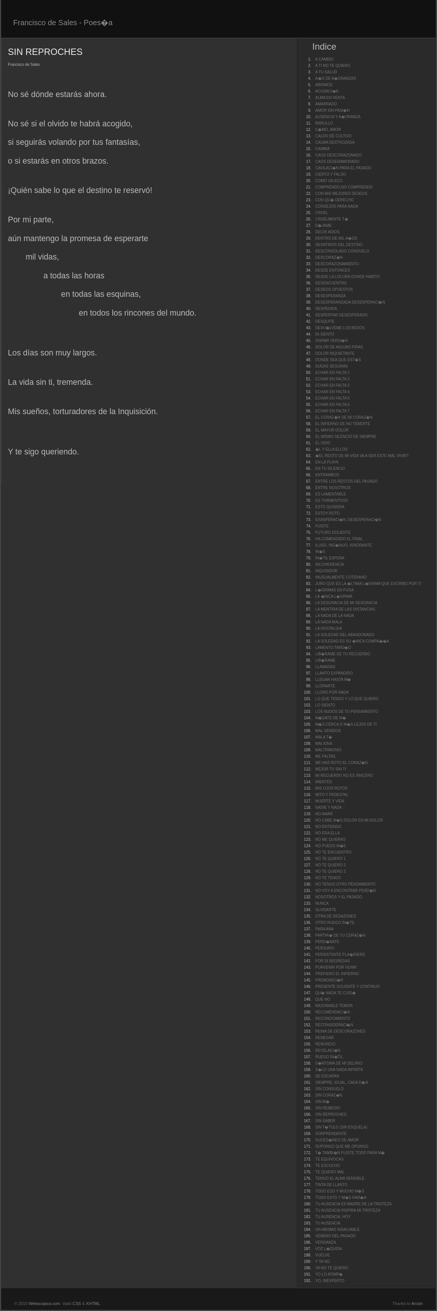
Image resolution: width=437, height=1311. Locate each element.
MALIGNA (323, 743)
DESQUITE (324, 321)
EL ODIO (322, 443)
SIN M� (322, 1102)
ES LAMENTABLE (330, 494)
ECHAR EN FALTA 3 (332, 385)
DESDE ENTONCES (332, 270)
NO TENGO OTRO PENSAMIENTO (345, 884)
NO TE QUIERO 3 (330, 871)
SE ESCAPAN (327, 1076)
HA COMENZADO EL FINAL (339, 539)
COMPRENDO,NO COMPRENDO (344, 187)
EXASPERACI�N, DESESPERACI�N (348, 520)
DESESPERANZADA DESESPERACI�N (350, 302)
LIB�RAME (325, 660)
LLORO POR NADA (332, 692)
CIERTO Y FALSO (330, 174)
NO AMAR (324, 814)
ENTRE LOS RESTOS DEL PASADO (346, 481)
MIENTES (323, 782)
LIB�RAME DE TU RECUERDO (342, 654)
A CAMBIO (324, 59)
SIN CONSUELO (329, 1089)
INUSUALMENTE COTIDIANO (341, 577)
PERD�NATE (327, 942)
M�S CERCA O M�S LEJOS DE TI (346, 724)
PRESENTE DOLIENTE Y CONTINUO (347, 986)
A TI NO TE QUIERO (332, 66)
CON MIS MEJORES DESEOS (341, 193)
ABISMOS (324, 85)
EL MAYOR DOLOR (332, 430)
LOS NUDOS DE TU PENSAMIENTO (346, 711)
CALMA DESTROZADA (335, 142)
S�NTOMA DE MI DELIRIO (338, 1063)
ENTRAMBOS (327, 475)
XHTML (93, 1303)
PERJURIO (324, 948)
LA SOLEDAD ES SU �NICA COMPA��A (352, 641)
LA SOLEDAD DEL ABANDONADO (344, 635)
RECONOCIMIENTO (332, 1018)
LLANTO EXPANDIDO (334, 673)
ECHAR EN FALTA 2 (332, 379)
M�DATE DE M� (330, 718)
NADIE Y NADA (328, 807)
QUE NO (322, 999)
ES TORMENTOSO (331, 500)
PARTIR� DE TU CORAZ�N (340, 935)
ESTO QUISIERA (330, 507)
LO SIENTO (325, 705)
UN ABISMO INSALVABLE (337, 1229)
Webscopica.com (44, 1303)
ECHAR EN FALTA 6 (332, 405)
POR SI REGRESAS (332, 961)
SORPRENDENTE (330, 1134)
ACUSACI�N (327, 91)
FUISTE (322, 526)
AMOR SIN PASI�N (332, 110)
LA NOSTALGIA (328, 628)
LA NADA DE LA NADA (334, 616)
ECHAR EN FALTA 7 (332, 411)
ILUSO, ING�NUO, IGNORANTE (343, 545)
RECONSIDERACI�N (334, 1025)
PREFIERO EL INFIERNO (337, 974)
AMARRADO (326, 104)
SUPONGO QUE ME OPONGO (341, 1146)
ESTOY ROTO (327, 513)
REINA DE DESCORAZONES (340, 1031)
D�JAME (323, 225)
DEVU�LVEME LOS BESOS (339, 328)
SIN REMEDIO (327, 1108)
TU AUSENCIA (327, 1223)
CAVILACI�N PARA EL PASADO (343, 168)
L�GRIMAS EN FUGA (334, 590)
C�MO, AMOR (328, 130)
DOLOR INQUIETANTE (335, 353)
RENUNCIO (325, 1044)
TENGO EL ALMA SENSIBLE (339, 1178)
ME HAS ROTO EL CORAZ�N (341, 763)
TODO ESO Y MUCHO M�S (339, 1191)
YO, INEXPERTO (329, 1281)
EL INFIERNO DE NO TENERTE (342, 424)
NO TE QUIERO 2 (330, 865)
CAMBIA (322, 149)
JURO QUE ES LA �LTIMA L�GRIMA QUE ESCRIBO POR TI (368, 584)
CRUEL (321, 213)
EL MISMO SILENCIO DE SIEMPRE (345, 436)
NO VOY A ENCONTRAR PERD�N (345, 891)
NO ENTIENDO (328, 827)
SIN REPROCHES (330, 1114)
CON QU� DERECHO (334, 200)
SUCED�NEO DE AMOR (337, 1140)
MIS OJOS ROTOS (331, 788)
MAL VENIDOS (328, 731)
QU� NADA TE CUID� (335, 993)
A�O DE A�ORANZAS (335, 78)
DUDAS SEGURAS (331, 366)
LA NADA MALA (328, 622)
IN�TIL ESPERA (329, 558)
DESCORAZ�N (329, 257)
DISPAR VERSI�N (331, 341)
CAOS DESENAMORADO (337, 162)
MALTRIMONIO (328, 750)
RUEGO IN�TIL (329, 1057)
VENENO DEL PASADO (335, 1236)
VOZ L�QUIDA (328, 1249)
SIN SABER (325, 1121)
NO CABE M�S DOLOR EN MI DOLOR (349, 820)
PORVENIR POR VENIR (336, 967)
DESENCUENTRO (331, 283)
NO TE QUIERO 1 (330, 859)
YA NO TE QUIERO (331, 1268)
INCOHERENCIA (329, 564)
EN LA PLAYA (327, 462)
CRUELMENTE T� (331, 219)
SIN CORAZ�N (328, 1095)
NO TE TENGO (328, 878)
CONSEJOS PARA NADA (336, 206)
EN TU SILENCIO (330, 468)
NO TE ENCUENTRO (333, 852)
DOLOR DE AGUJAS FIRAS (339, 347)
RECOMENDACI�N (332, 1012)
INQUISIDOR (326, 571)
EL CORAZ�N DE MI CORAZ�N (343, 417)
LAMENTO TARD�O (333, 648)
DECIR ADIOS (327, 232)
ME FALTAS (325, 756)
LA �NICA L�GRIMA (333, 596)
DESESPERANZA (330, 296)
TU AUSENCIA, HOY (333, 1217)
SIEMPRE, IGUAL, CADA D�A (341, 1082)
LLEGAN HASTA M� (333, 680)
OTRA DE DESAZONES (335, 916)
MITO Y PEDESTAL (331, 795)
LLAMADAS (325, 667)
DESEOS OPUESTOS (334, 289)
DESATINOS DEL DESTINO (339, 245)
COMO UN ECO (329, 181)
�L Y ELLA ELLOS (331, 449)
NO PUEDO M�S (330, 846)
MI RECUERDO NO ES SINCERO (344, 775)
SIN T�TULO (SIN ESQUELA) (341, 1127)
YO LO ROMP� (329, 1274)
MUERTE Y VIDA (329, 801)
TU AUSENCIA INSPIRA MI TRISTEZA (347, 1210)
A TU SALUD (326, 72)
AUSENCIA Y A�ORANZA (337, 117)
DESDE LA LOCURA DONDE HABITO (347, 277)
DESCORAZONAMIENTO (337, 264)
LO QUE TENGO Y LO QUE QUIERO (346, 699)
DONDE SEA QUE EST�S (338, 360)
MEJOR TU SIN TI (330, 769)
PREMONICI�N (329, 980)
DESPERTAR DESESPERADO (341, 315)
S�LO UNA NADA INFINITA (339, 1070)
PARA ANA (324, 929)
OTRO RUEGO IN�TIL (335, 923)
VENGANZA (325, 1242)
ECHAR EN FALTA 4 (332, 392)
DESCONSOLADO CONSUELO (342, 251)
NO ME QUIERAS (330, 839)
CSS (77, 1303)
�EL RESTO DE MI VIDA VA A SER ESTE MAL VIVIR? (361, 456)
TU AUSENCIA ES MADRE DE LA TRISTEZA (353, 1204)
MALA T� (323, 737)
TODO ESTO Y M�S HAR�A (340, 1198)
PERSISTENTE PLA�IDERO (340, 954)
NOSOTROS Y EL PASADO (338, 897)
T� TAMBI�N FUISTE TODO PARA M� (350, 1153)
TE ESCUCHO (327, 1166)
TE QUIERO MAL (330, 1172)
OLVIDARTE (325, 910)
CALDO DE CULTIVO (333, 136)
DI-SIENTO (324, 334)
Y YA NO (322, 1261)
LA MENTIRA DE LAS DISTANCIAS (345, 609)
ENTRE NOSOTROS (333, 488)
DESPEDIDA (326, 309)
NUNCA (322, 903)
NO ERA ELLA (327, 833)
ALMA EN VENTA (330, 98)
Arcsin (417, 1303)
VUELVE (322, 1255)
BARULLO (324, 123)
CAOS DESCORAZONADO (338, 155)
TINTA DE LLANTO (331, 1185)
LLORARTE (325, 686)
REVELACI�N (327, 1050)
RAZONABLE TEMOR (333, 1006)
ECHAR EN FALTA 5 (332, 398)
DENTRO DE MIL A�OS (336, 238)
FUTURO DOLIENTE (333, 532)
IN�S (320, 552)
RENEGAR (324, 1038)
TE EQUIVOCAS (329, 1159)
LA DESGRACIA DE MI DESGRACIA (346, 603)
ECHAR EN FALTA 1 (332, 373)
